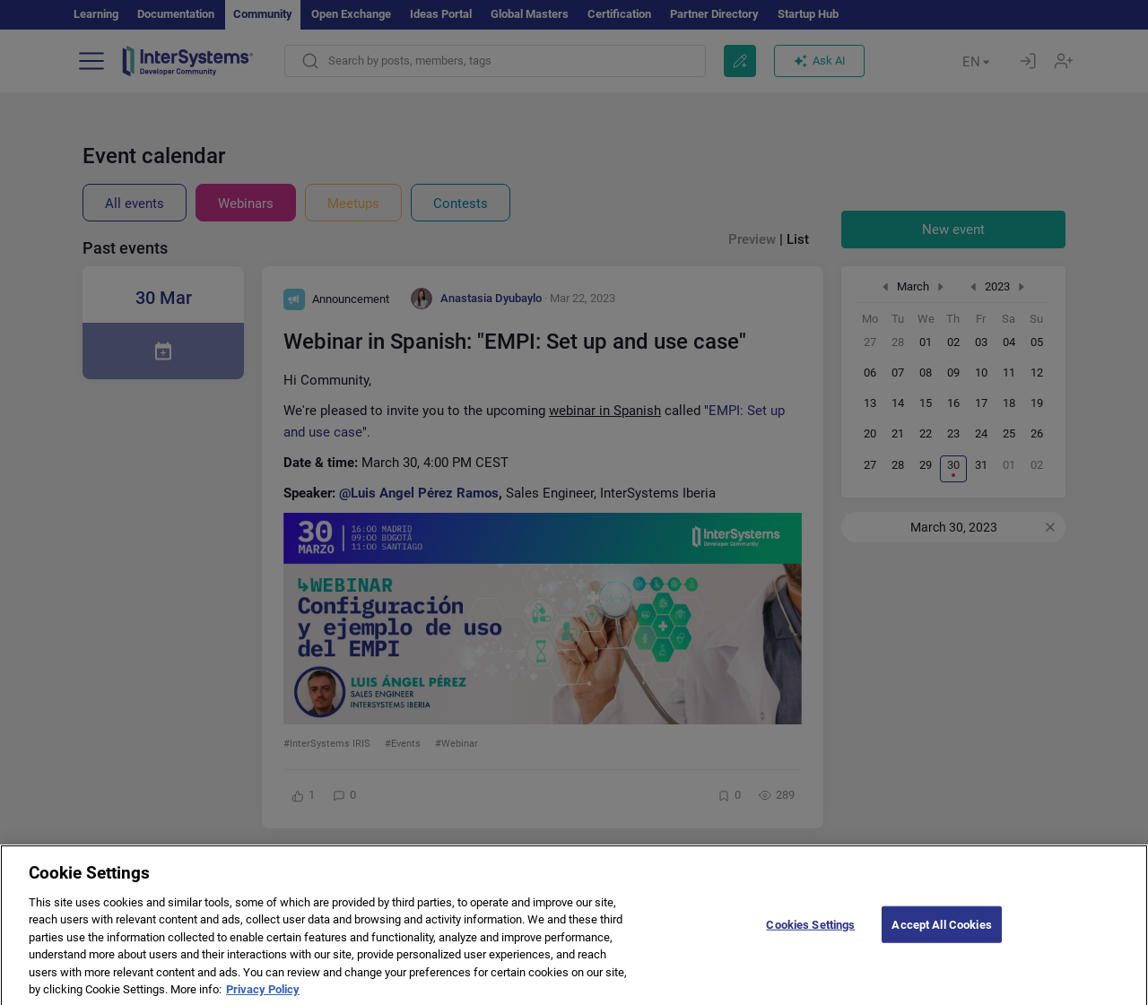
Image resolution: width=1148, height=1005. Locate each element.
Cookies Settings (810, 934)
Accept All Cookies (941, 934)
